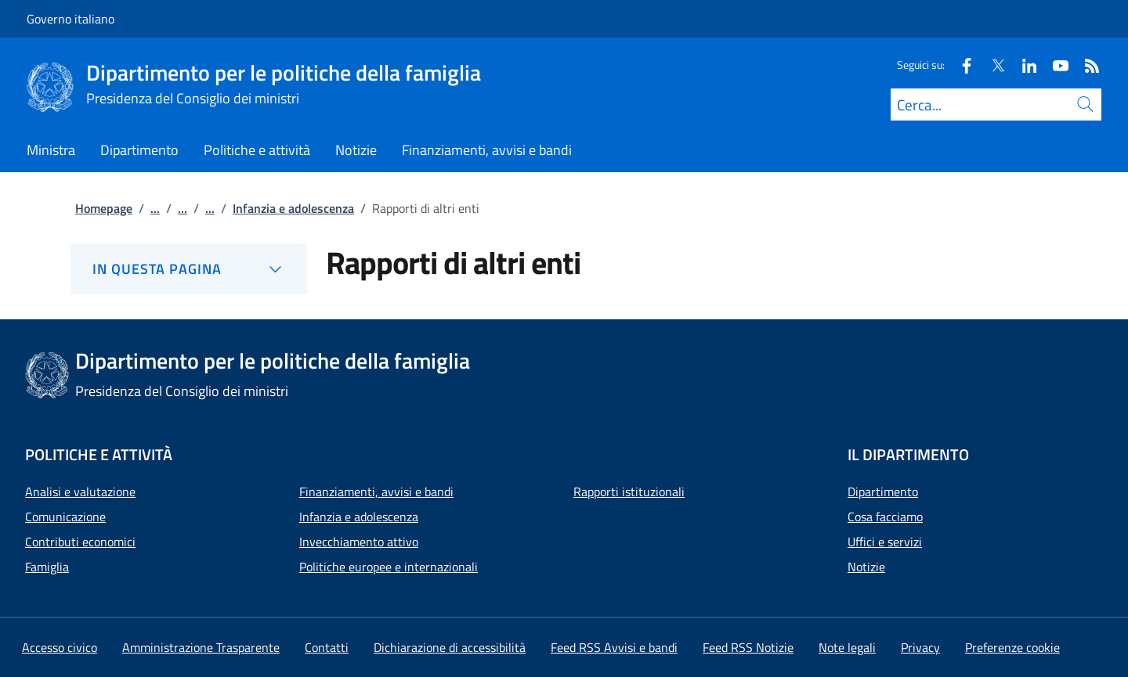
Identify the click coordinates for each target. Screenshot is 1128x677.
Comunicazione (65, 516)
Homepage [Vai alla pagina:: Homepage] (103, 208)
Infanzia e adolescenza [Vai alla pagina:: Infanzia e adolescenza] (293, 208)
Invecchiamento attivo (358, 541)
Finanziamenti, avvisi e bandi (376, 491)
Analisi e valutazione (80, 491)
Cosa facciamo (885, 516)
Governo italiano (70, 18)
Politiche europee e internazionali (388, 566)
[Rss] (1085, 64)
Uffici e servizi (885, 541)
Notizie (866, 566)
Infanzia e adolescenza (358, 516)
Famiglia (47, 566)
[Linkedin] (1023, 64)
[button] (1012, 647)
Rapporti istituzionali (629, 491)
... (155, 208)
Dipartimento (883, 491)
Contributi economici (80, 541)
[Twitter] (991, 64)
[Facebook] (960, 64)
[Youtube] (1054, 64)
